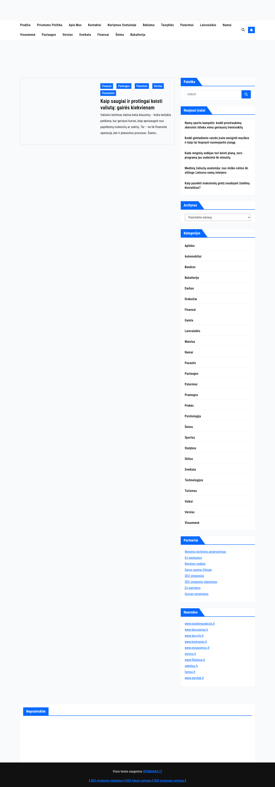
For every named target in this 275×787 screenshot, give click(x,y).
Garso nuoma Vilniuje (198, 570)
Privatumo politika (49, 25)
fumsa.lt (190, 672)
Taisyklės (167, 25)
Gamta (189, 320)
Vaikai (189, 501)
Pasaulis (190, 363)
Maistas (190, 342)
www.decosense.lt (196, 630)
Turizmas (191, 491)
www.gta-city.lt (194, 636)
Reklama (149, 25)
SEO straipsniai (194, 576)
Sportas (190, 437)
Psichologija (193, 416)
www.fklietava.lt (195, 660)
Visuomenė (27, 35)
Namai (227, 25)
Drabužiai (191, 299)
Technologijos (194, 480)
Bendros (190, 267)
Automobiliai (193, 256)
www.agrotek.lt (194, 678)
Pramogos (191, 395)
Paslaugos (49, 35)
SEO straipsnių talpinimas (201, 582)
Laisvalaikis (208, 25)
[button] (243, 30)
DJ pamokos (193, 588)
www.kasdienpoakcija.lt (200, 624)
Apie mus (75, 25)
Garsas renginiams (197, 594)
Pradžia (25, 25)
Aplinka (190, 246)
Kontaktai (94, 25)
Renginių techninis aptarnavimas (205, 552)
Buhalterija (137, 35)
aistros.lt (190, 654)
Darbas (189, 288)
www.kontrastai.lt (196, 642)
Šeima (119, 35)
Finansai (103, 35)
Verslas (67, 35)
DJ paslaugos (193, 558)
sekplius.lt (191, 666)
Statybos (190, 448)
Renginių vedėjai (195, 564)
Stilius (189, 459)
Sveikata (85, 35)
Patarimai (187, 25)
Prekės (189, 405)
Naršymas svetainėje (122, 25)
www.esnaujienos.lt (197, 648)
